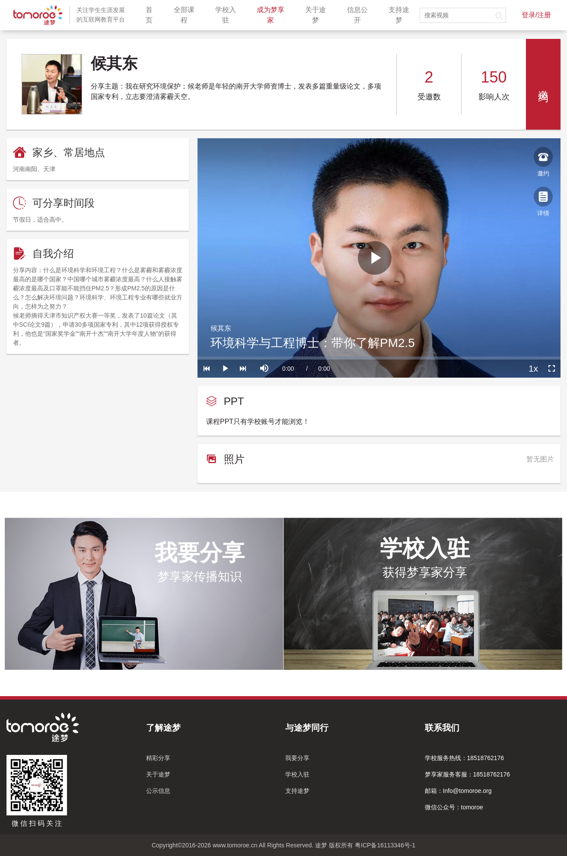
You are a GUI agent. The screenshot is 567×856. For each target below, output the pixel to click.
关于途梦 (318, 15)
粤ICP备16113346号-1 (385, 845)
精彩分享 (158, 757)
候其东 (220, 328)
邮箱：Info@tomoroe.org (458, 790)
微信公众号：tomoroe (454, 807)
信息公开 (360, 15)
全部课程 (187, 15)
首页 (152, 15)
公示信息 (158, 790)
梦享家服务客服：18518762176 (467, 774)
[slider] (379, 358)
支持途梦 (402, 15)
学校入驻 (228, 15)
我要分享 (297, 757)
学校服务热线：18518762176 (464, 757)
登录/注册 (536, 15)
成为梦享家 (273, 15)
